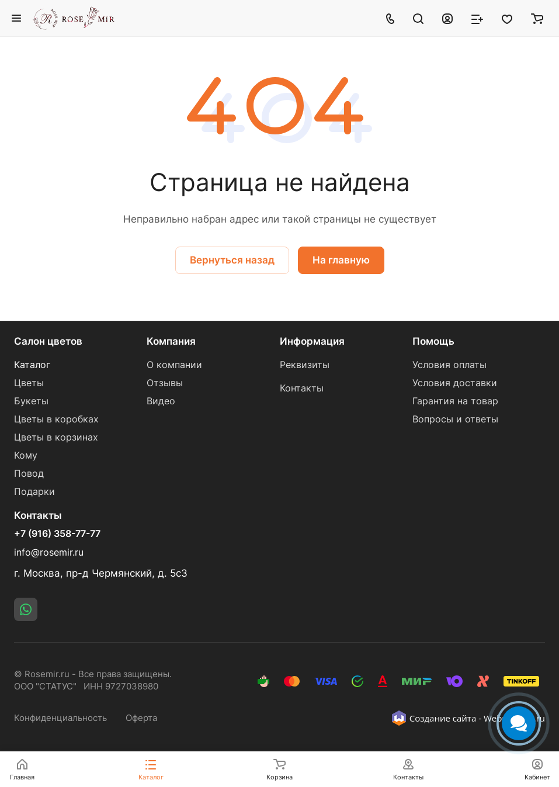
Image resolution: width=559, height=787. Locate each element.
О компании (174, 364)
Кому (25, 455)
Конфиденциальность (60, 718)
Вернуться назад (232, 260)
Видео (161, 401)
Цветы (29, 383)
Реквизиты (304, 364)
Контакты (302, 388)
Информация (312, 341)
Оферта (141, 718)
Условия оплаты (449, 364)
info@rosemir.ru (49, 552)
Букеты (31, 401)
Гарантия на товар (455, 401)
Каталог (32, 364)
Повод (29, 473)
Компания (171, 341)
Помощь (433, 341)
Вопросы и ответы (455, 419)
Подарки (34, 491)
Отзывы (165, 383)
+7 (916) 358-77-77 (57, 534)
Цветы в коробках (56, 419)
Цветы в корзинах (56, 437)
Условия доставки (454, 383)
